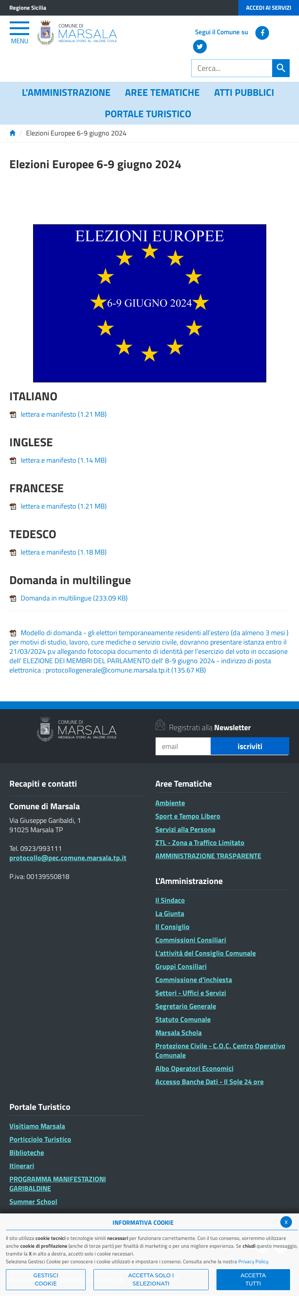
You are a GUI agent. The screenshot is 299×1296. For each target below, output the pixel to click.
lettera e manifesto (58, 414)
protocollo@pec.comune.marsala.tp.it (68, 858)
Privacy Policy (253, 1261)
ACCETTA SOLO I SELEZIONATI (151, 1279)
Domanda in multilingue (68, 598)
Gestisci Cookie (45, 1279)
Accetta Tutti (253, 1279)
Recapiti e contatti (43, 783)
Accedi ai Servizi (268, 7)
